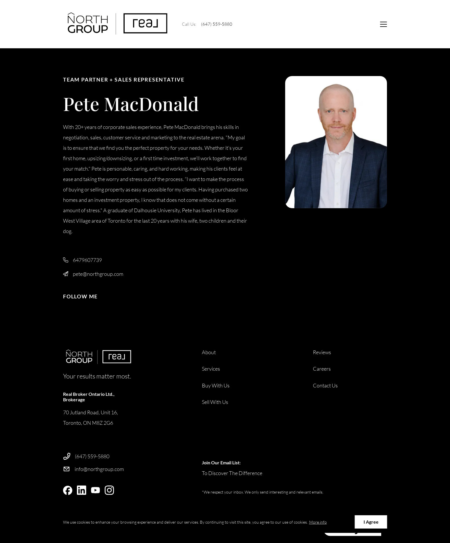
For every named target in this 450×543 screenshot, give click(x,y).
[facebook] (67, 490)
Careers (322, 368)
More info (318, 522)
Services (211, 368)
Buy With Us (216, 385)
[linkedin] (81, 490)
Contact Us (325, 385)
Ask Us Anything (349, 24)
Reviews (322, 352)
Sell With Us (215, 402)
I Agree (371, 521)
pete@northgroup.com (98, 274)
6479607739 (87, 260)
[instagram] (109, 490)
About (209, 352)
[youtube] (95, 490)
